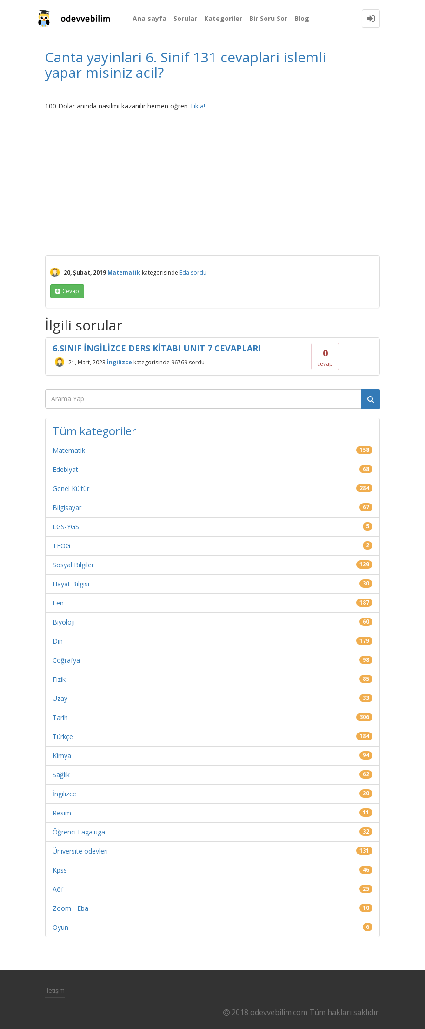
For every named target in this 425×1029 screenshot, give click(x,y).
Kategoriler (223, 18)
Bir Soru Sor (268, 18)
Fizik (59, 679)
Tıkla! (197, 105)
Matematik (123, 272)
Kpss (60, 870)
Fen (58, 603)
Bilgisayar (67, 507)
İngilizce (119, 362)
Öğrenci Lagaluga (79, 831)
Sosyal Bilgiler (73, 564)
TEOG (61, 545)
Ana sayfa (149, 18)
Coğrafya (66, 660)
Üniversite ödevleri (80, 851)
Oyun (60, 927)
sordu (198, 272)
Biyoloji (64, 622)
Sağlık (61, 774)
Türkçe (63, 736)
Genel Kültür (71, 488)
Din (58, 641)
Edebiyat (65, 469)
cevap (70, 291)
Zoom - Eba (70, 908)
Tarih (60, 717)
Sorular (185, 18)
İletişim (55, 990)
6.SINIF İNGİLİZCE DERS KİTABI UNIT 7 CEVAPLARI (157, 348)
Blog (301, 18)
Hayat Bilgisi (71, 583)
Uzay (60, 698)
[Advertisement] (212, 180)
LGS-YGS (66, 526)
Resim (62, 812)
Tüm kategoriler (94, 430)
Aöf (58, 889)
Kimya (62, 755)
